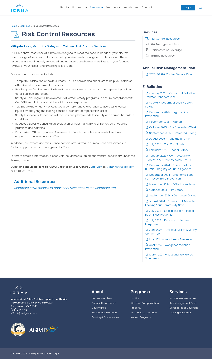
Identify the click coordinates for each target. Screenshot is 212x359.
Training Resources (160, 55)
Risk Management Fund (162, 44)
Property (136, 308)
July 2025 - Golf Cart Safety (165, 144)
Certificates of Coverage (163, 50)
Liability (135, 298)
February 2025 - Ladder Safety (166, 150)
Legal (56, 353)
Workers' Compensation (145, 303)
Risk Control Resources (162, 38)
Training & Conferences (105, 317)
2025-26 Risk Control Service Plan (168, 74)
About (63, 7)
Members (112, 7)
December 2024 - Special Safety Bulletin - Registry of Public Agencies (168, 167)
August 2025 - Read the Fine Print (168, 138)
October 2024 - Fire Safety (164, 190)
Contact (147, 7)
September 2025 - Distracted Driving (170, 133)
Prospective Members (104, 312)
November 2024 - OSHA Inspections (170, 184)
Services (95, 7)
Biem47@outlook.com (120, 167)
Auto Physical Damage (144, 312)
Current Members (102, 298)
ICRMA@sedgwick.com (24, 313)
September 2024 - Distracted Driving (170, 195)
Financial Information (104, 303)
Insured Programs (141, 317)
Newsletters (131, 7)
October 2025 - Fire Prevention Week (170, 127)
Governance (99, 308)
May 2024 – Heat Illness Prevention (169, 239)
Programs (78, 7)
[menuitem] (64, 7)
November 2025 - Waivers (164, 122)
